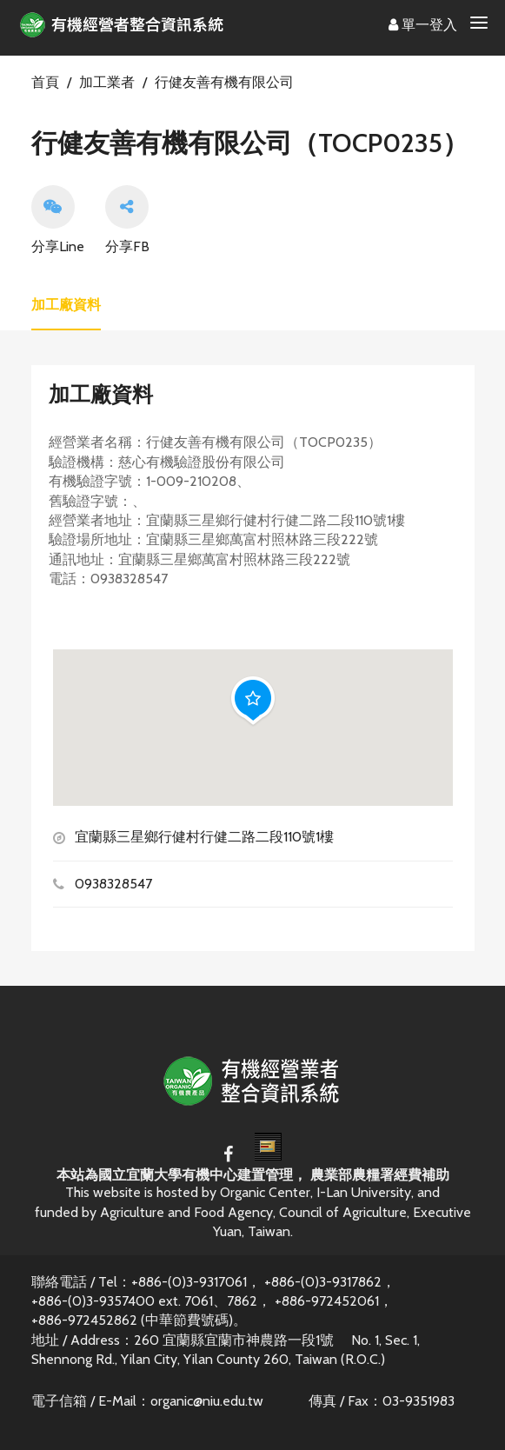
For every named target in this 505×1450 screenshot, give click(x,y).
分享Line (57, 220)
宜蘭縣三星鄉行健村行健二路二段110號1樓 (204, 836)
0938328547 (113, 883)
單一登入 (423, 25)
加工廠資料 (66, 304)
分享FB (127, 220)
